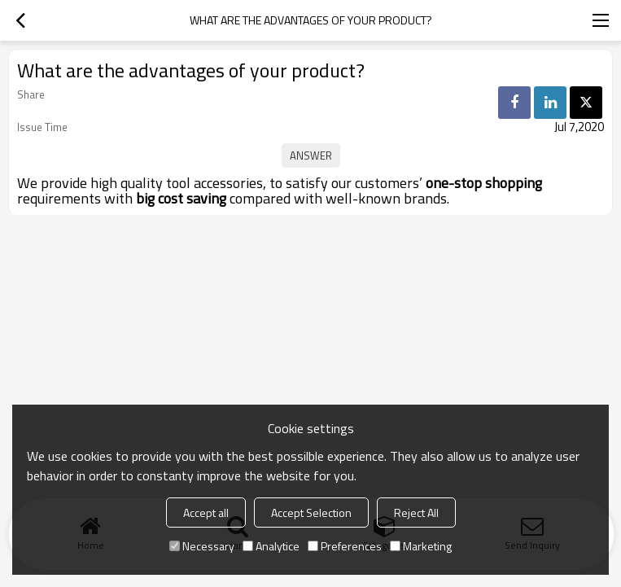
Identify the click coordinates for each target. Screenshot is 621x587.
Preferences (345, 545)
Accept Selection (311, 512)
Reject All (416, 512)
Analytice (271, 545)
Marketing (421, 545)
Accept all (206, 512)
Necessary (201, 545)
